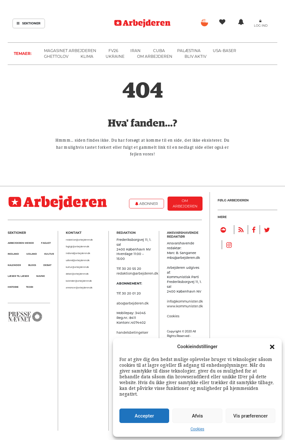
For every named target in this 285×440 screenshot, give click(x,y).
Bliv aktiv (195, 56)
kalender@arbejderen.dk (79, 281)
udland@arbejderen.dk (78, 260)
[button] (272, 346)
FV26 (113, 50)
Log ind (261, 25)
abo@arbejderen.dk (133, 303)
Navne (40, 276)
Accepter (144, 416)
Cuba (159, 50)
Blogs (32, 265)
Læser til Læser (18, 276)
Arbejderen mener (21, 243)
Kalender (14, 265)
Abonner (146, 203)
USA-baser (224, 50)
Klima (87, 56)
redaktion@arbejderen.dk (79, 240)
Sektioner (28, 23)
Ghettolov (56, 56)
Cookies (197, 429)
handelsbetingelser (132, 332)
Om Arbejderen (154, 56)
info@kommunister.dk (185, 301)
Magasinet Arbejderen (70, 50)
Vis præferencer (250, 416)
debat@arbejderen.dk (77, 274)
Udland (31, 253)
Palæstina (189, 50)
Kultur (49, 253)
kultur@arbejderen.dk (77, 267)
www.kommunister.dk (185, 306)
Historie (13, 287)
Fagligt (46, 243)
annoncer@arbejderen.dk (79, 287)
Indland (13, 253)
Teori (29, 287)
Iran (135, 50)
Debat (47, 265)
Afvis (197, 416)
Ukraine (115, 56)
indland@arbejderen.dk (78, 253)
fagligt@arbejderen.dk (77, 246)
